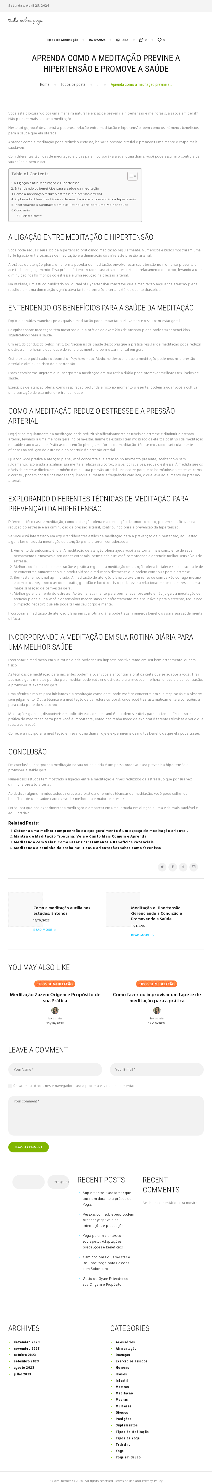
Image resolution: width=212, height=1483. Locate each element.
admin (57, 1010)
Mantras (122, 1379)
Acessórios (125, 1334)
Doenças (123, 1347)
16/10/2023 (97, 40)
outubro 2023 (25, 1347)
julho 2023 (22, 1366)
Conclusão (22, 210)
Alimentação (126, 1341)
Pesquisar (61, 1175)
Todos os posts (73, 84)
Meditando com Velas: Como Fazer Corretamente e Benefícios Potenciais (84, 842)
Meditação (124, 1386)
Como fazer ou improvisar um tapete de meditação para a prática (157, 990)
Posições (124, 1411)
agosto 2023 (24, 1360)
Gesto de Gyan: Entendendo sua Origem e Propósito (106, 1274)
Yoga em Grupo (128, 1450)
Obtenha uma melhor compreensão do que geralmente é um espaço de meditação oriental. (101, 831)
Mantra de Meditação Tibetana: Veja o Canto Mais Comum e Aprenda (80, 836)
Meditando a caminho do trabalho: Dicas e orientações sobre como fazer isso (87, 848)
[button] (129, 176)
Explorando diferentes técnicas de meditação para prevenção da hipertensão (75, 199)
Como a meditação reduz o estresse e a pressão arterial (58, 194)
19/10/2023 (157, 1015)
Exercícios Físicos (132, 1354)
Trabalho (123, 1437)
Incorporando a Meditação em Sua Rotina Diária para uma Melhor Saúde (72, 205)
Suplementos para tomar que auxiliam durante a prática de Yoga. (107, 1191)
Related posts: (32, 216)
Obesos (122, 1405)
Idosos (121, 1366)
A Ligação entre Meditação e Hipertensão (47, 183)
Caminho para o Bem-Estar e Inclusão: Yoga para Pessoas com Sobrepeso (106, 1255)
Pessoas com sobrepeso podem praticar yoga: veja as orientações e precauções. (108, 1212)
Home (44, 84)
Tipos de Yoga (128, 1430)
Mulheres (124, 1398)
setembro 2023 (26, 1354)
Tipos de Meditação (62, 40)
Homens (122, 1360)
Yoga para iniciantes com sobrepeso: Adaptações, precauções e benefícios (103, 1234)
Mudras (122, 1392)
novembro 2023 (27, 1341)
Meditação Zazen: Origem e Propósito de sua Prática (55, 990)
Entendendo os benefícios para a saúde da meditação (56, 189)
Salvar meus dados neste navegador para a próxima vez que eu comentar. (74, 1078)
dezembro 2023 (27, 1334)
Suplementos (127, 1418)
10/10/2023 (55, 1015)
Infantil (122, 1373)
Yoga (120, 1443)
